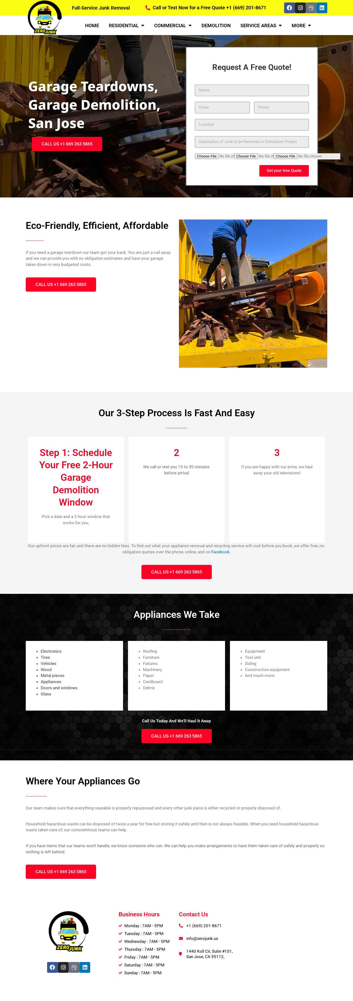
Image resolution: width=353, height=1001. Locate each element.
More (301, 25)
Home (92, 25)
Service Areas (261, 25)
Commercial (173, 25)
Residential (126, 25)
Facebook (220, 551)
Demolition (216, 25)
